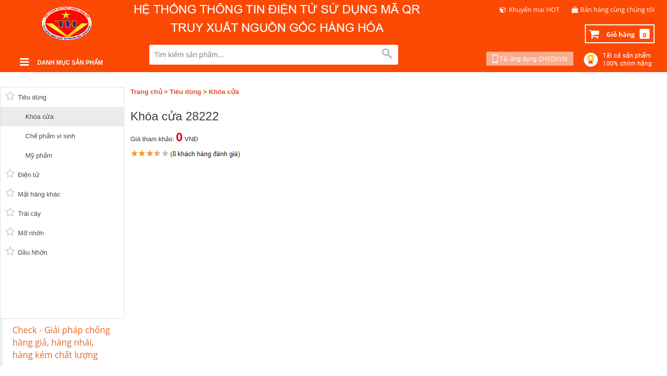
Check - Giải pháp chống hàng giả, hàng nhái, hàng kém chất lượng (61, 342)
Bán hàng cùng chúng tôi (617, 9)
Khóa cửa (224, 91)
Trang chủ (146, 91)
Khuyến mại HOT (534, 9)
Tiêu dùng (185, 91)
